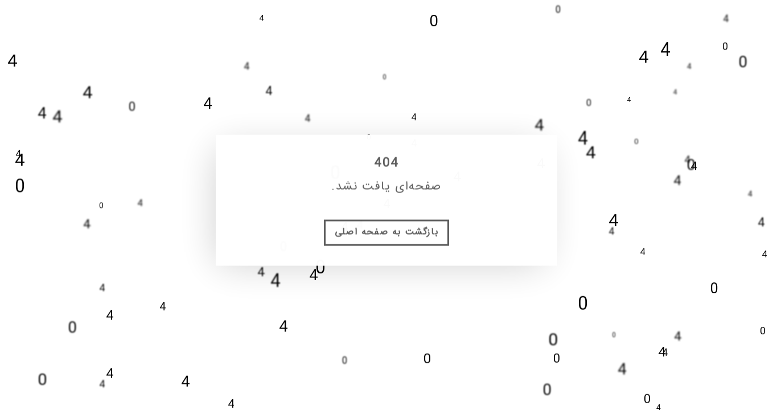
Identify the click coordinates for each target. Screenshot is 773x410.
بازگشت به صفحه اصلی (386, 239)
